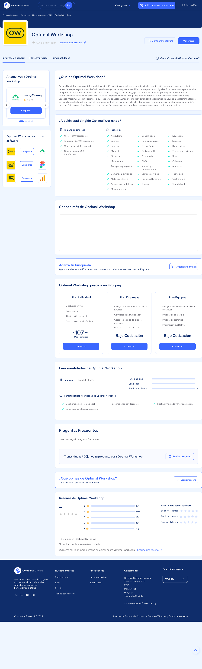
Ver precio (188, 40)
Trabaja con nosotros (65, 593)
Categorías (123, 5)
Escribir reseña (185, 480)
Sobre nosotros (62, 577)
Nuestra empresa (64, 570)
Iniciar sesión (189, 5)
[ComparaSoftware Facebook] (27, 595)
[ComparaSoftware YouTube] (22, 595)
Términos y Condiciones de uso (172, 616)
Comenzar (81, 346)
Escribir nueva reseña (73, 43)
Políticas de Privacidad (124, 616)
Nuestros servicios (98, 577)
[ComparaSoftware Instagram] (33, 595)
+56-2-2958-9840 (133, 595)
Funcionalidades (61, 58)
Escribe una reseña (150, 550)
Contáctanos (131, 570)
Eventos (59, 588)
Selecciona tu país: (173, 569)
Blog (57, 582)
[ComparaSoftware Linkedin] (16, 595)
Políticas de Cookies (146, 616)
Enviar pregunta (180, 456)
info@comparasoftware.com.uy (140, 603)
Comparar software (160, 41)
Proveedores (97, 570)
